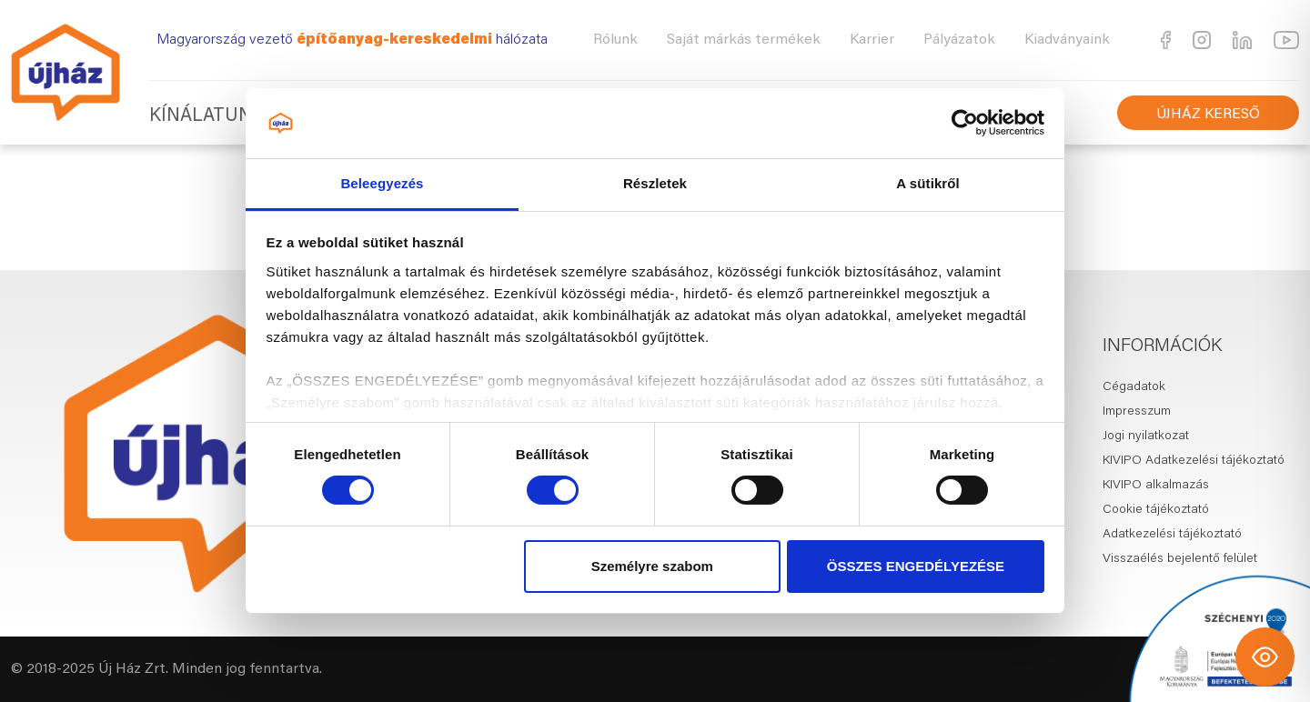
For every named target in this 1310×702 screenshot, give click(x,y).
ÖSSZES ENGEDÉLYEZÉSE (915, 566)
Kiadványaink (1067, 40)
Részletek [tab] (655, 183)
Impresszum (1137, 412)
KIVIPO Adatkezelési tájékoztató (1194, 461)
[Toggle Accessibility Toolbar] (1265, 657)
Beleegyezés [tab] (381, 183)
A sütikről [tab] (928, 183)
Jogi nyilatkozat (1146, 436)
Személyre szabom (652, 566)
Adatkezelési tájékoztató (1172, 534)
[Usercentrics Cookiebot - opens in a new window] (964, 122)
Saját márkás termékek (744, 40)
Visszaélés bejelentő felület (1180, 559)
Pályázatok (959, 40)
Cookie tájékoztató (1156, 510)
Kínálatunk (206, 116)
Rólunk (615, 40)
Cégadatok (1134, 387)
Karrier (872, 40)
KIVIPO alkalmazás (1156, 485)
